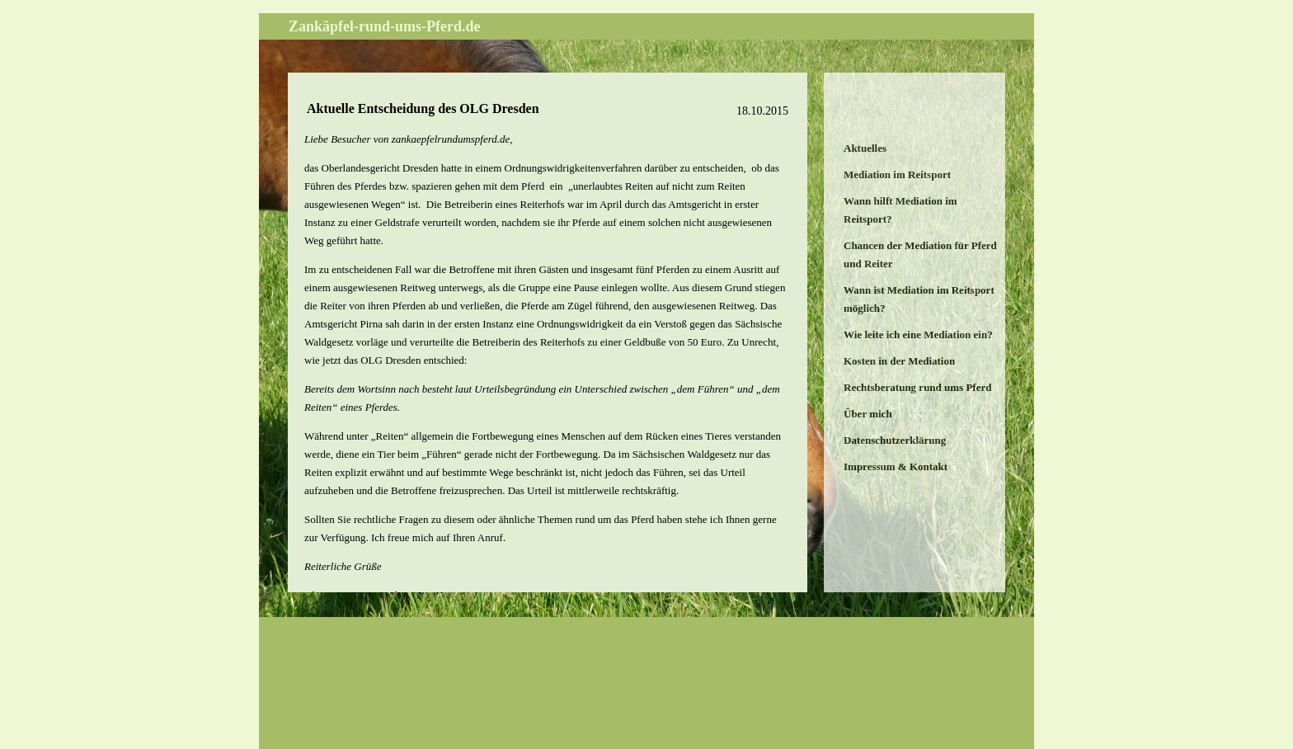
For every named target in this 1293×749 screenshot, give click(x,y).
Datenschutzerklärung (895, 440)
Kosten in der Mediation (899, 361)
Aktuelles (865, 148)
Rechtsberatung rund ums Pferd (917, 387)
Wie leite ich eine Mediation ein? (918, 334)
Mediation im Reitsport (897, 174)
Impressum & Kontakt (895, 466)
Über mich (868, 413)
